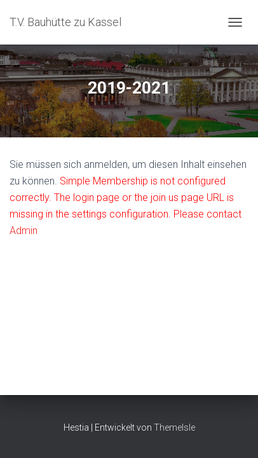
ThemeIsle (174, 427)
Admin (23, 231)
